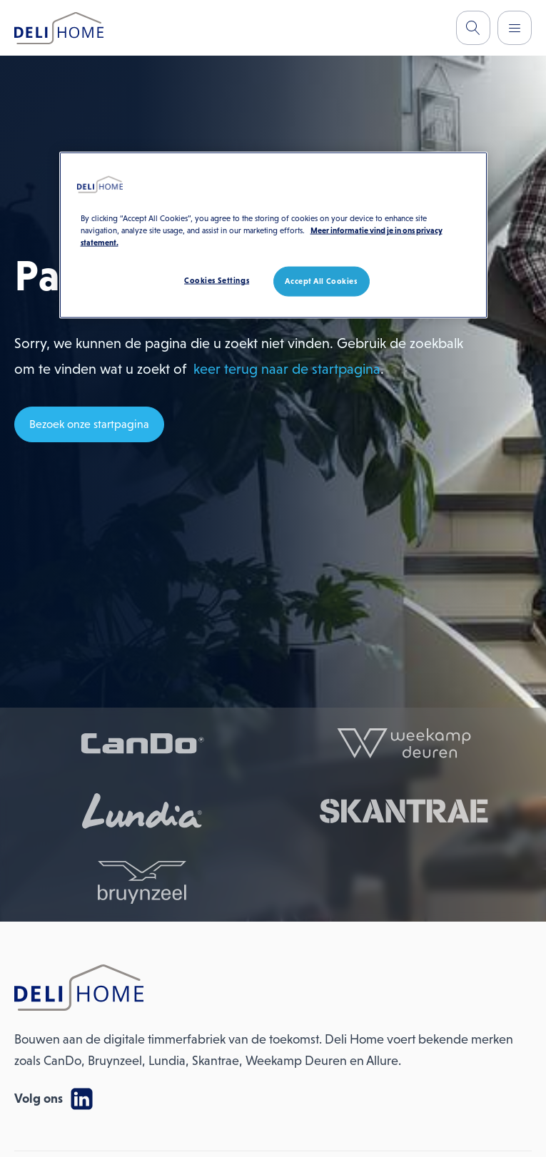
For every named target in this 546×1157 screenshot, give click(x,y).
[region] (273, 235)
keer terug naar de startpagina (286, 369)
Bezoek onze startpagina (89, 424)
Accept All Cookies (321, 281)
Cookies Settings (216, 280)
